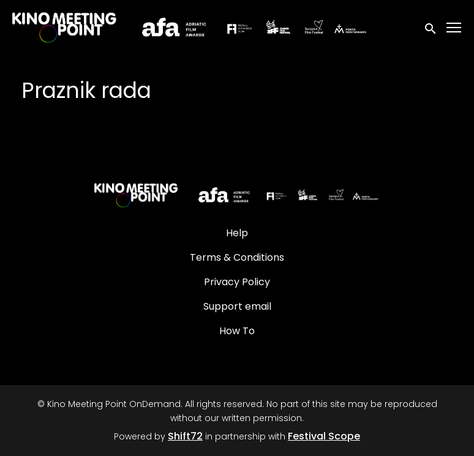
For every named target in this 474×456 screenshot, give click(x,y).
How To (237, 331)
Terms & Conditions (237, 257)
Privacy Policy (237, 282)
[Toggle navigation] (454, 28)
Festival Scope (324, 436)
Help (237, 233)
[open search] (431, 27)
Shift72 (185, 436)
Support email (237, 306)
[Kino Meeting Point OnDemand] (236, 195)
